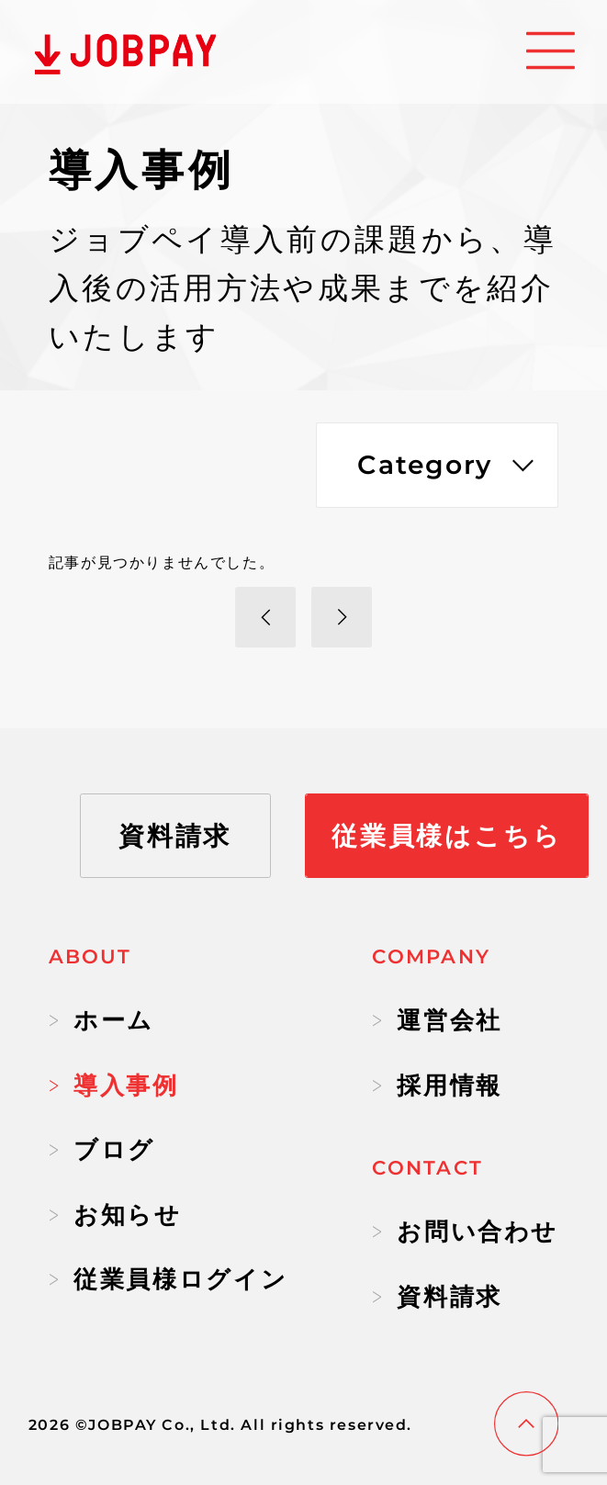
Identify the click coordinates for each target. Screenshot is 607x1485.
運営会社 (437, 1020)
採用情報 (437, 1085)
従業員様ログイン (168, 1279)
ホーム (101, 1020)
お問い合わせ (465, 1231)
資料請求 (437, 1297)
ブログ (102, 1150)
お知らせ (115, 1215)
